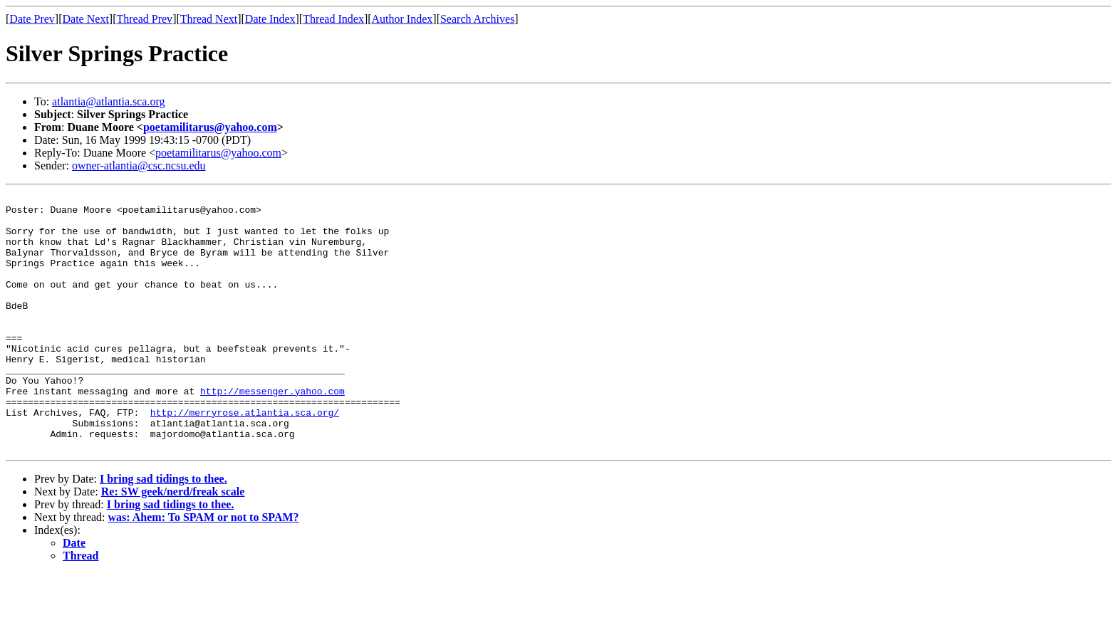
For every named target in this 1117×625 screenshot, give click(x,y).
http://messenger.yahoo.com (272, 431)
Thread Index (333, 19)
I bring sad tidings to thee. (163, 530)
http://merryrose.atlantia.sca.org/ (244, 457)
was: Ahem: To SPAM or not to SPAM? (203, 568)
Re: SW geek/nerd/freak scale (173, 543)
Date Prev (32, 19)
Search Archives (477, 19)
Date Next (86, 19)
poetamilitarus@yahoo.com (210, 127)
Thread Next (208, 19)
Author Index (402, 19)
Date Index (270, 19)
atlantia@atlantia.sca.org (108, 101)
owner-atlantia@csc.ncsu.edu (139, 165)
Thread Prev (144, 19)
